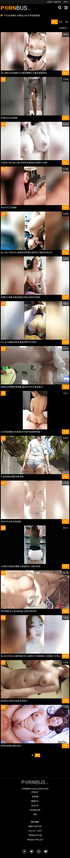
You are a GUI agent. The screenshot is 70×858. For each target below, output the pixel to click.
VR (66, 22)
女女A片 (35, 805)
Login (49, 2)
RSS (35, 814)
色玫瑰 (35, 796)
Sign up (57, 2)
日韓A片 (35, 792)
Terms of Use (35, 835)
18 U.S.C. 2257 (35, 831)
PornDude (35, 810)
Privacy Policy (35, 840)
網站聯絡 (35, 822)
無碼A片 (35, 801)
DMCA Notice (35, 826)
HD (60, 22)
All (54, 22)
